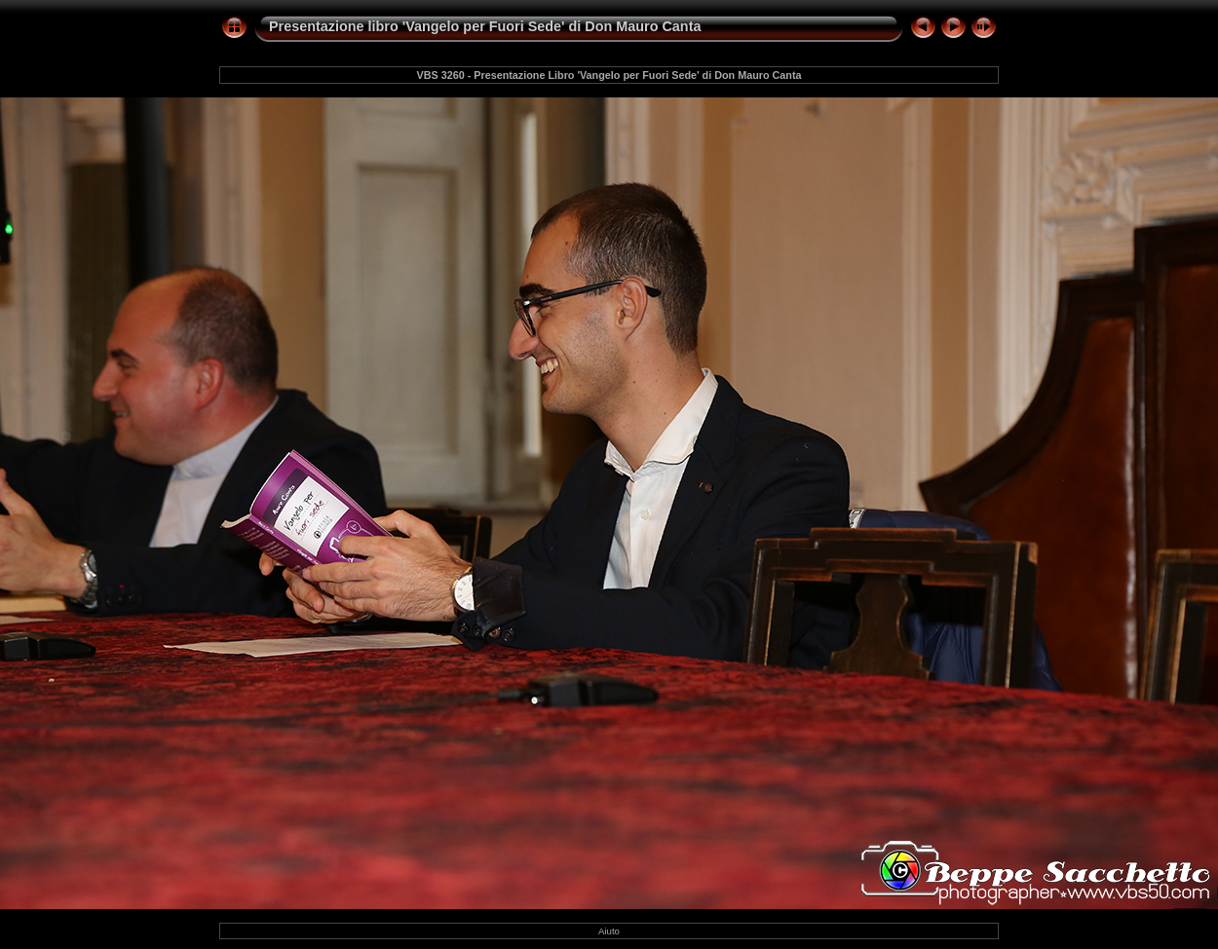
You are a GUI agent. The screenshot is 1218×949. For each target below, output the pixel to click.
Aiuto (609, 931)
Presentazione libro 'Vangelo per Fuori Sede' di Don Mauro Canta (485, 26)
